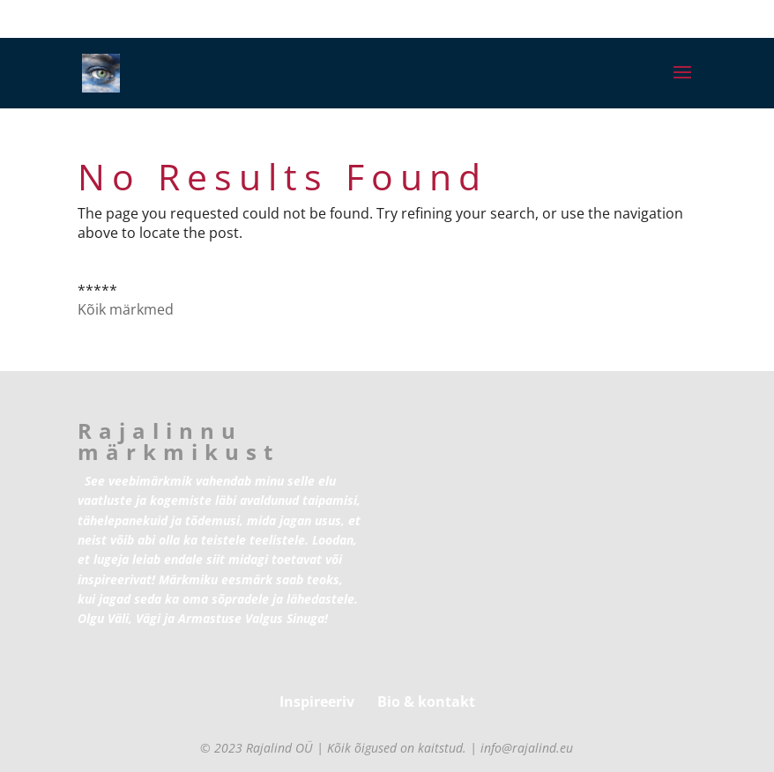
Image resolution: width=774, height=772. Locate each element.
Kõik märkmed (126, 309)
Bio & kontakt (426, 701)
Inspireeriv (316, 701)
